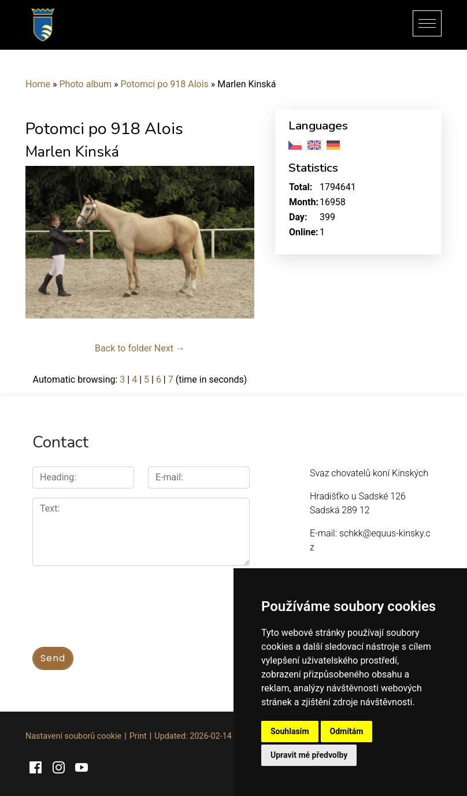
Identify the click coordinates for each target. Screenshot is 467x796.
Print (138, 736)
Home (37, 84)
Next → (169, 348)
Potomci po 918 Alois (165, 84)
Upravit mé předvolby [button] (308, 755)
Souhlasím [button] (289, 731)
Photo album (86, 84)
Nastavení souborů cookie (73, 736)
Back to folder (123, 348)
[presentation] (120, 600)
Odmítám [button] (347, 731)
